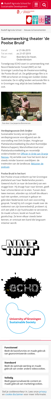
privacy (43, 391)
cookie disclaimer (14, 394)
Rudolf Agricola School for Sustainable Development (16, 5)
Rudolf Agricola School (11, 30)
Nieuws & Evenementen (35, 30)
